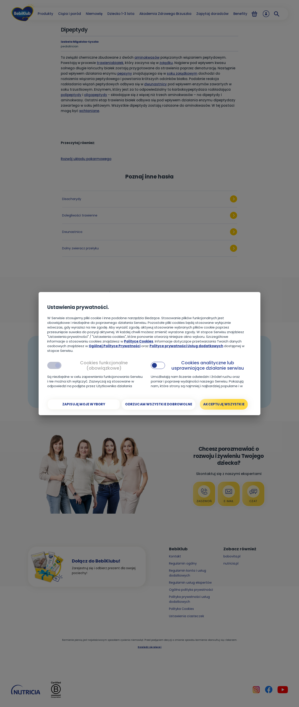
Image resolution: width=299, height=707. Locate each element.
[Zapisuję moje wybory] (83, 404)
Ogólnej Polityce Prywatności (114, 346)
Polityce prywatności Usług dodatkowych (186, 346)
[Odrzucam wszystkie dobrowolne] (158, 404)
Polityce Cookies (138, 341)
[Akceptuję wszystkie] (223, 404)
